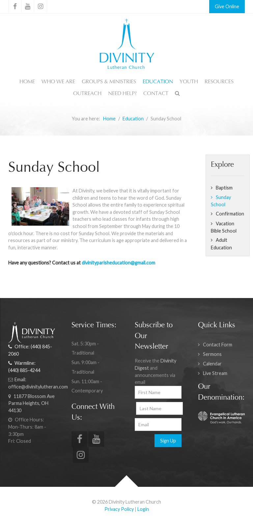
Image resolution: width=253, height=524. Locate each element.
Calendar (212, 363)
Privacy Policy (119, 509)
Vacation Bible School (224, 227)
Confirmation (230, 213)
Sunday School (221, 201)
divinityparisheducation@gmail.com (118, 262)
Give (219, 6)
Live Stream (215, 373)
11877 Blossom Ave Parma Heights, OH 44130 (31, 403)
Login (143, 509)
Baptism (224, 187)
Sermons (212, 354)
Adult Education (221, 243)
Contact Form (217, 344)
